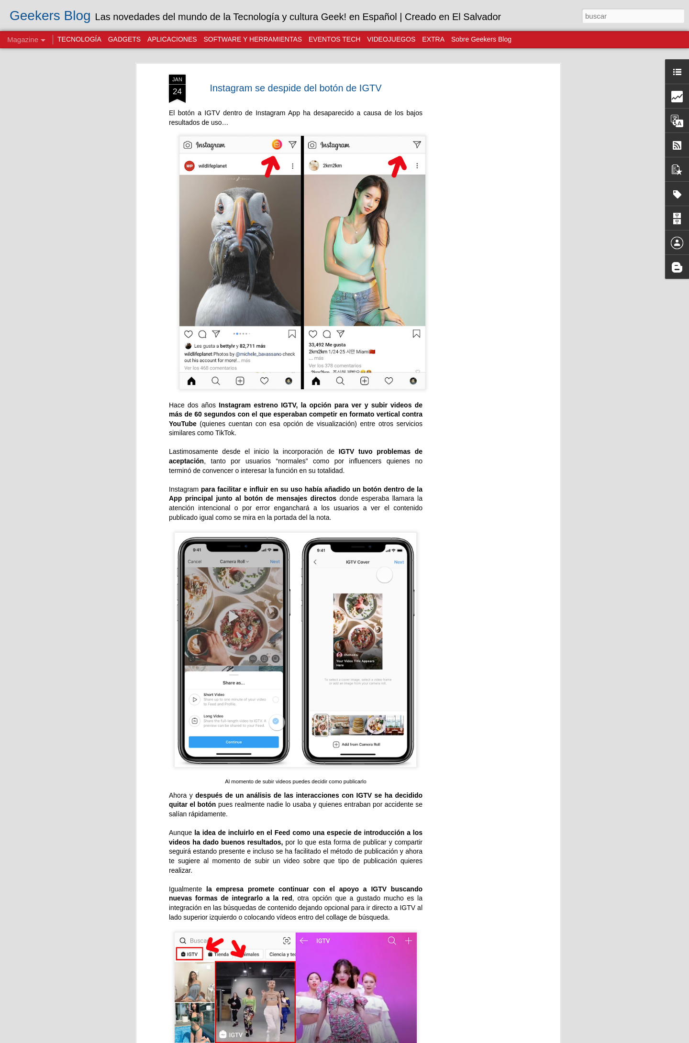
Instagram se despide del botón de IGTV (295, 88)
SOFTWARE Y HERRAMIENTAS (252, 39)
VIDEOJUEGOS (391, 39)
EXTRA (433, 39)
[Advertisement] (475, 225)
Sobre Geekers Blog (481, 39)
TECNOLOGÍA (79, 39)
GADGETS (124, 39)
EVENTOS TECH (334, 39)
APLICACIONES (172, 39)
